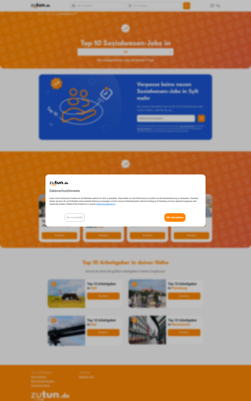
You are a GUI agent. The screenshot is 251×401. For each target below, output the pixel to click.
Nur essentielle (75, 217)
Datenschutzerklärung (105, 204)
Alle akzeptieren (175, 217)
